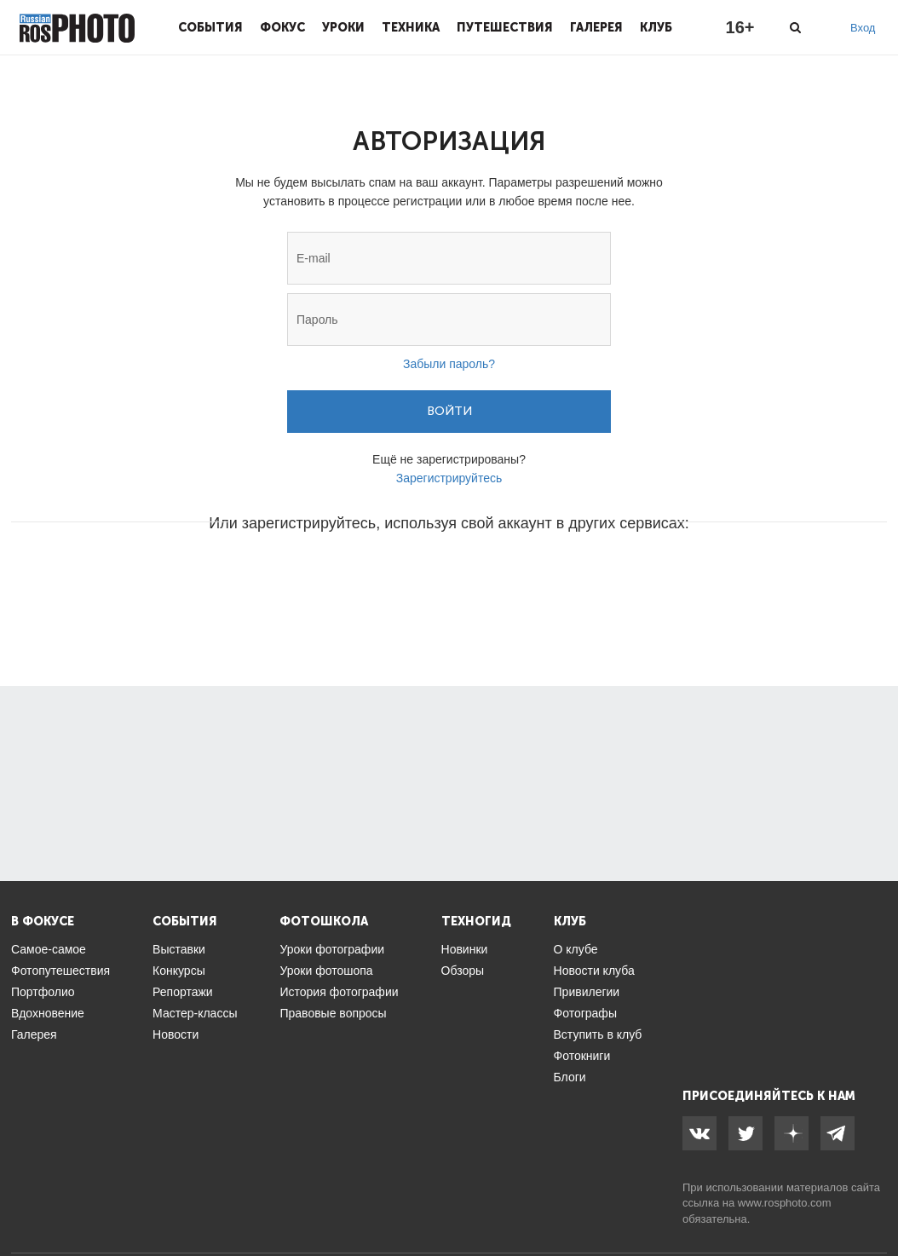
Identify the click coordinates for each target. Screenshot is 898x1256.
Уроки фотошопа (325, 970)
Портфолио (43, 992)
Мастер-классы (195, 1013)
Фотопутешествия (60, 970)
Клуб (656, 27)
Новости (176, 1034)
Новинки (464, 949)
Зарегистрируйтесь (449, 478)
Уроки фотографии (331, 949)
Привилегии (587, 992)
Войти (449, 411)
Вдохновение (47, 1013)
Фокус (282, 27)
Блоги (570, 1077)
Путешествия (505, 27)
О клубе (576, 949)
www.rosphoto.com (785, 1202)
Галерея (596, 27)
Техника (411, 27)
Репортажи (183, 992)
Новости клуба (594, 970)
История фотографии (338, 992)
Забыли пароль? (449, 364)
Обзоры (463, 970)
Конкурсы (179, 970)
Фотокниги (582, 1056)
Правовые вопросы (332, 1013)
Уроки (343, 27)
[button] (319, 574)
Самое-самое (48, 949)
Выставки (179, 949)
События (210, 27)
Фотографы (585, 1013)
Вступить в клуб (598, 1034)
